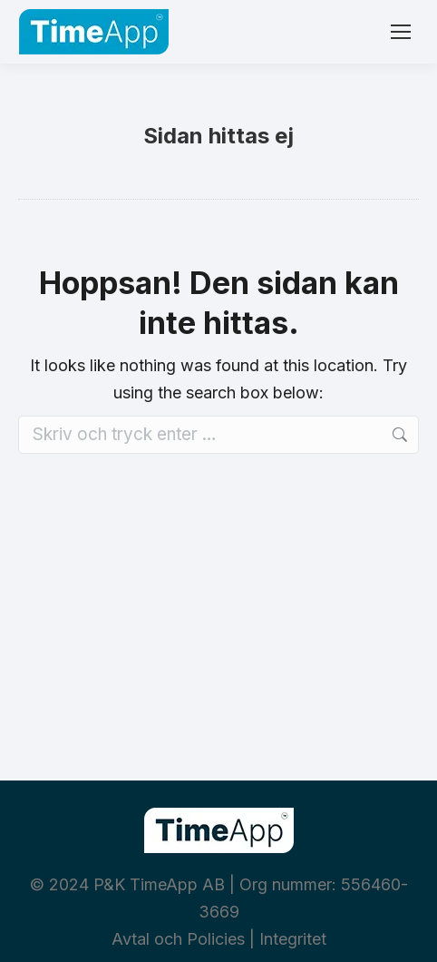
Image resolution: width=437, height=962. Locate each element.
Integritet (292, 938)
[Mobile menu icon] (401, 32)
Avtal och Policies (178, 938)
